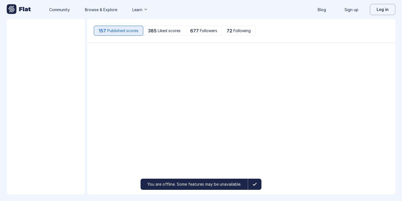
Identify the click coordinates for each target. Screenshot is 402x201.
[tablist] (174, 31)
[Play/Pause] (99, 53)
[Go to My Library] (19, 9)
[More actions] (383, 53)
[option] (241, 53)
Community (59, 9)
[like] (329, 53)
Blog (322, 9)
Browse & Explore (101, 9)
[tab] (118, 31)
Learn (140, 9)
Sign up (351, 9)
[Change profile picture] (45, 38)
